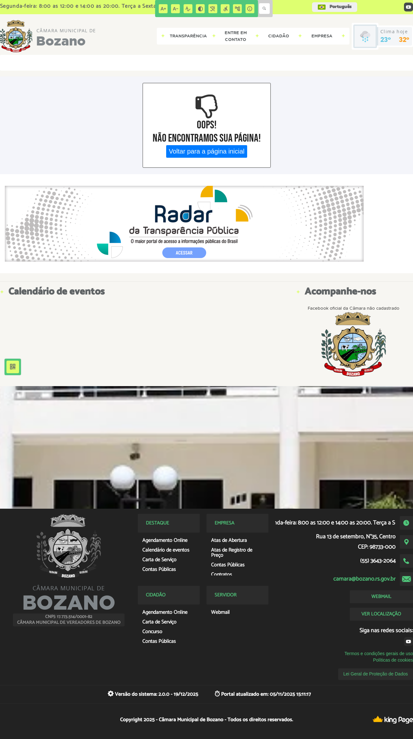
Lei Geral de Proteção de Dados (375, 673)
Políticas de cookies (393, 660)
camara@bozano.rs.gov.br (364, 579)
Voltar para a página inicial (207, 151)
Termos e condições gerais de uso (379, 653)
